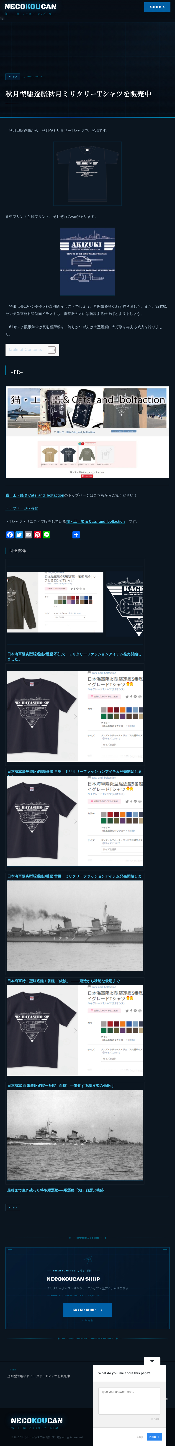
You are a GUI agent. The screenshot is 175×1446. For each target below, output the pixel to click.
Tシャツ (12, 1207)
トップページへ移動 (21, 508)
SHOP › (157, 7)
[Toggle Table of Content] (49, 350)
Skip (140, 1436)
